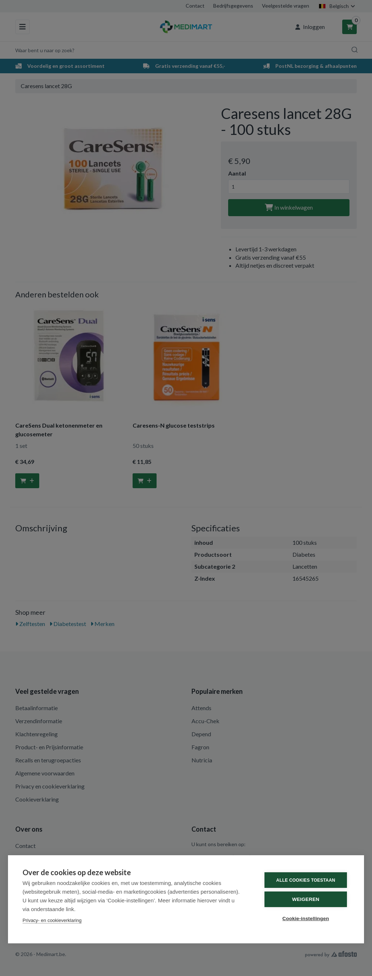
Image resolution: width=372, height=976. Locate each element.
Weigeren (305, 899)
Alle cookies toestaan (305, 880)
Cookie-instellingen (305, 918)
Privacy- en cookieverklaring (52, 920)
